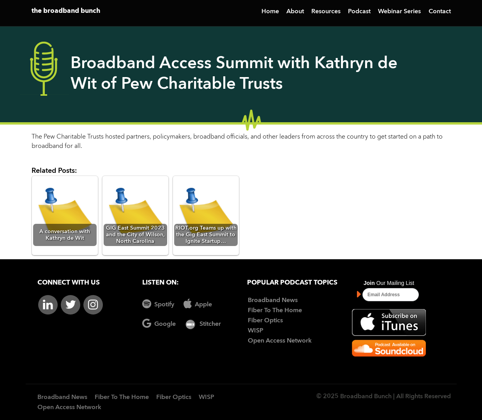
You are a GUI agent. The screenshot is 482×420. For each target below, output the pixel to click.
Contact (440, 12)
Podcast (359, 12)
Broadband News (273, 300)
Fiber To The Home (275, 311)
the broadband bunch (66, 11)
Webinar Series (399, 12)
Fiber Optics (265, 321)
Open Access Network (280, 341)
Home (270, 12)
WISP (255, 331)
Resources (326, 12)
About (295, 12)
